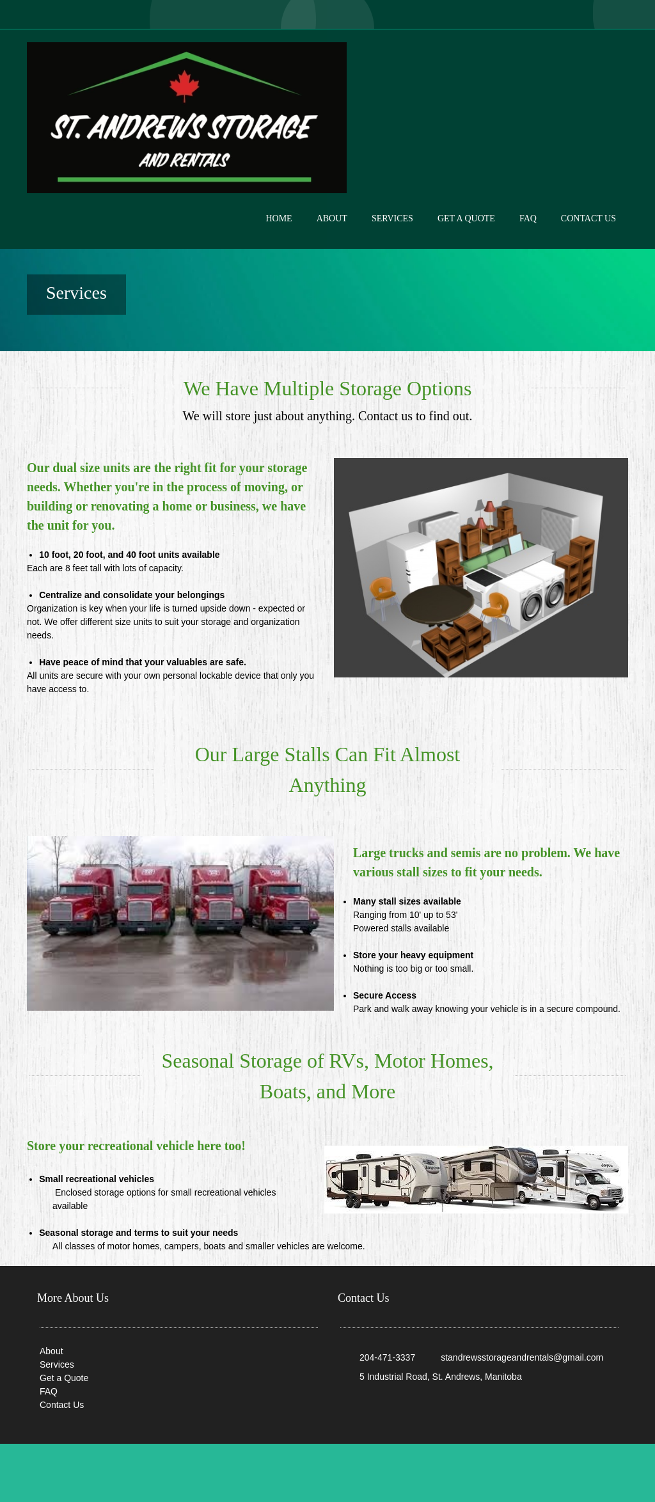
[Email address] (516, 1357)
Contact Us (62, 1405)
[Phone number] (381, 1357)
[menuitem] (278, 229)
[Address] (434, 1376)
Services (57, 1364)
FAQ (49, 1391)
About (51, 1351)
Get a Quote (64, 1378)
